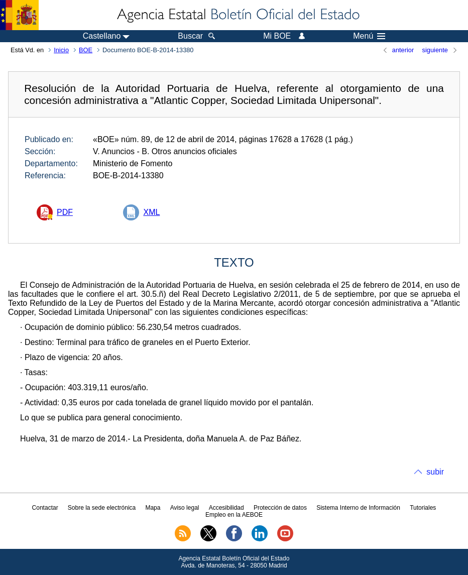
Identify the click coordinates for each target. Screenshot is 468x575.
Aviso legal (184, 507)
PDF (65, 212)
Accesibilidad (226, 507)
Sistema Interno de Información (358, 507)
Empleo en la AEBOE (234, 514)
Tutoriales (423, 507)
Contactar (45, 507)
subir (435, 472)
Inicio (61, 50)
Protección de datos (280, 507)
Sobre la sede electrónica (102, 507)
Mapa (152, 507)
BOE (85, 50)
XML (151, 212)
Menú (369, 36)
